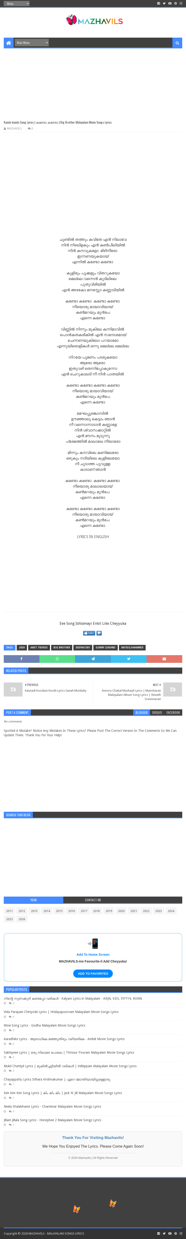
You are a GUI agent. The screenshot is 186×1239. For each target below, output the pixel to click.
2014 (46, 911)
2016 (71, 911)
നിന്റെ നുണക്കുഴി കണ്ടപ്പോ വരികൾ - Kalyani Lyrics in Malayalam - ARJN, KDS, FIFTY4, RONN (73, 998)
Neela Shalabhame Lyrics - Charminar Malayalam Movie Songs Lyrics (52, 1106)
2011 (9, 911)
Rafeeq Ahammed (132, 647)
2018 (96, 911)
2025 (9, 919)
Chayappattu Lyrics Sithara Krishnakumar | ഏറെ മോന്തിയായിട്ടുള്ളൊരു (57, 1079)
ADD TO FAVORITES (93, 973)
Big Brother (61, 647)
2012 (22, 911)
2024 (171, 911)
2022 (146, 911)
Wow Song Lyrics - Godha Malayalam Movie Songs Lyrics (44, 1025)
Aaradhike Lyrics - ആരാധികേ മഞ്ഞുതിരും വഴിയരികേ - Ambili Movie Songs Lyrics (64, 1039)
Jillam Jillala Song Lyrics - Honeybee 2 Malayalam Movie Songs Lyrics (52, 1120)
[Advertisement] (93, 81)
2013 (34, 911)
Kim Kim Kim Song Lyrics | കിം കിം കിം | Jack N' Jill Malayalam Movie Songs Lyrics (63, 1093)
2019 (109, 911)
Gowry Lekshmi (105, 647)
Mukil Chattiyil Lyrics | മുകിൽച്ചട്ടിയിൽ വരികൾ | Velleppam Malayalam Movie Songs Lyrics (70, 1066)
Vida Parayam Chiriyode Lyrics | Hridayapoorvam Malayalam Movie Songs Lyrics (61, 1012)
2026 (22, 919)
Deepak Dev (83, 647)
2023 (158, 911)
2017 (84, 911)
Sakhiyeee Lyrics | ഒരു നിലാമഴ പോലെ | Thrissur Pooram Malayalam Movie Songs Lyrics (69, 1052)
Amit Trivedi (39, 647)
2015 (59, 911)
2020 (22, 647)
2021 (133, 911)
